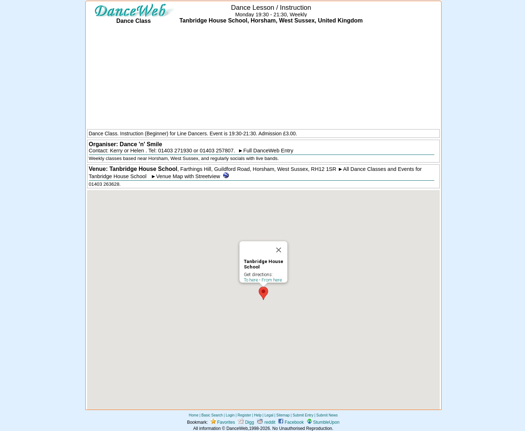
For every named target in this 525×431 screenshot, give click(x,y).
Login (230, 415)
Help (258, 415)
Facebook (291, 422)
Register (244, 415)
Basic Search (212, 415)
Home (193, 415)
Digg (246, 422)
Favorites (223, 422)
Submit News (327, 415)
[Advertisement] (263, 77)
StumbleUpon (323, 422)
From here (272, 280)
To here (251, 280)
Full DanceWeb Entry (268, 150)
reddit (266, 422)
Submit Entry (302, 415)
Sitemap (283, 415)
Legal (268, 415)
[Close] (278, 250)
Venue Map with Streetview (188, 176)
